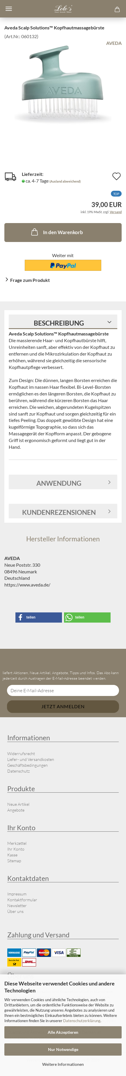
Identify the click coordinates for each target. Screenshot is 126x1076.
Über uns (15, 911)
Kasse (12, 854)
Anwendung (58, 483)
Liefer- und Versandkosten (30, 759)
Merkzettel (16, 843)
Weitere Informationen (63, 1064)
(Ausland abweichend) (65, 181)
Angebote (15, 810)
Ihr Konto (15, 849)
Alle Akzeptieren (63, 1032)
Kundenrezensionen (59, 512)
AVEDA (114, 43)
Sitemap (14, 860)
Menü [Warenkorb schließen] (9, 8)
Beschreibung (59, 323)
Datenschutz (18, 770)
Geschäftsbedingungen (27, 765)
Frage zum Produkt (30, 280)
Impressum (16, 893)
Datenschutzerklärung (81, 1020)
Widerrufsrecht (21, 753)
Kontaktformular (22, 899)
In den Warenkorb (56, 231)
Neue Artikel (18, 804)
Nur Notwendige (63, 1049)
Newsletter (17, 905)
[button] (38, 617)
